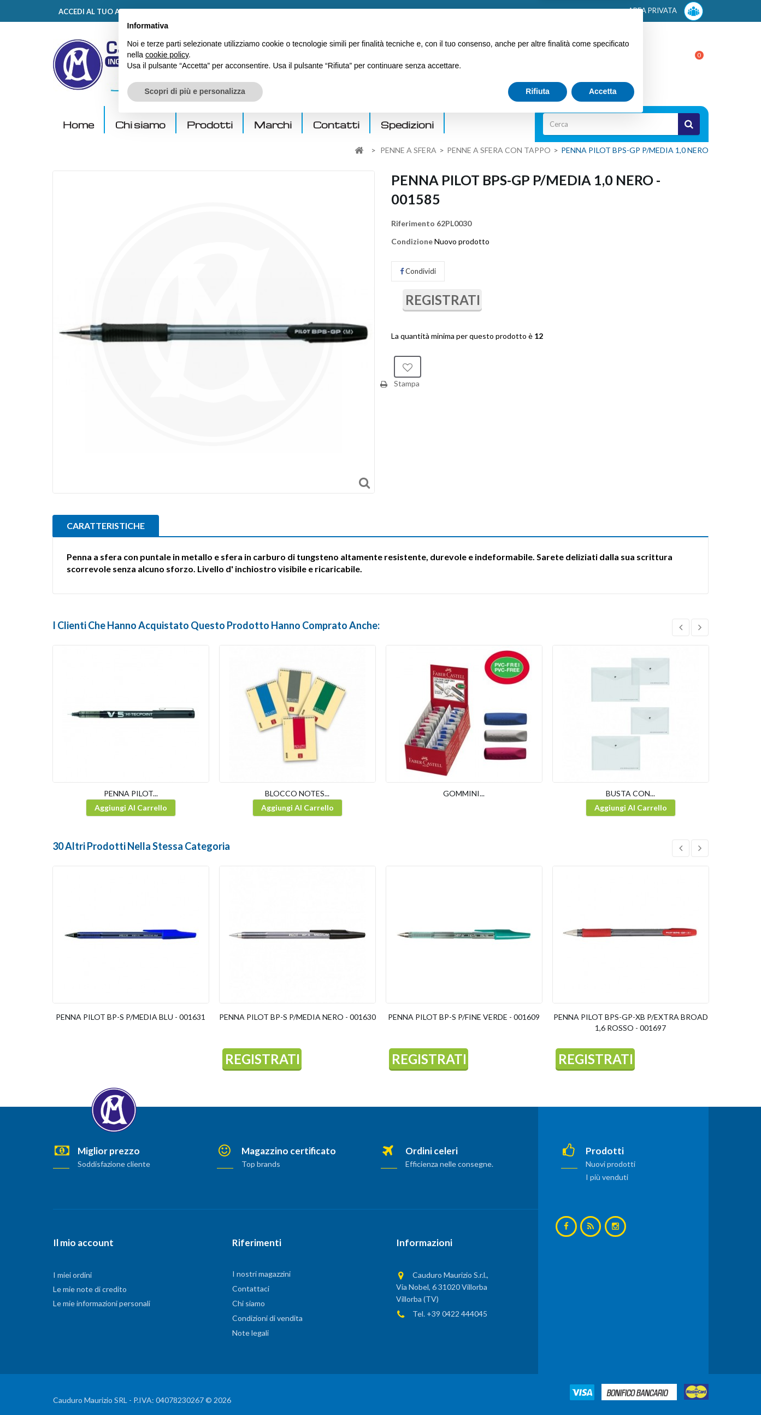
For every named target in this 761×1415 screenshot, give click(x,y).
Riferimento (413, 223)
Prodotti (210, 125)
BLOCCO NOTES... (297, 793)
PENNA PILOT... (131, 793)
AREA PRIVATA (665, 11)
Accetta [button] (603, 1385)
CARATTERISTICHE (106, 525)
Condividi (418, 271)
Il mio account (83, 1242)
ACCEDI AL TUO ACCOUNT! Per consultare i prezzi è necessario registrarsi (191, 11)
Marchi (273, 125)
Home (78, 125)
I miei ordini (72, 1274)
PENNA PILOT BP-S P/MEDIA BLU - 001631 (130, 1016)
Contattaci (250, 1288)
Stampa (407, 383)
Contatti (336, 125)
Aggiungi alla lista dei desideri (407, 367)
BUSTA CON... (630, 793)
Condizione (412, 241)
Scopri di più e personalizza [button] (195, 1385)
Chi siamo (140, 125)
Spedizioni (407, 125)
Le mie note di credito (90, 1289)
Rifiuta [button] (538, 1385)
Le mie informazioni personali (101, 1303)
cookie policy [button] (166, 1348)
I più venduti (607, 1177)
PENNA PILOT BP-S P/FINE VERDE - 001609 (464, 1016)
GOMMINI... (464, 793)
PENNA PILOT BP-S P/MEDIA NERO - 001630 (297, 1016)
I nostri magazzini (261, 1273)
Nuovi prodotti (610, 1164)
